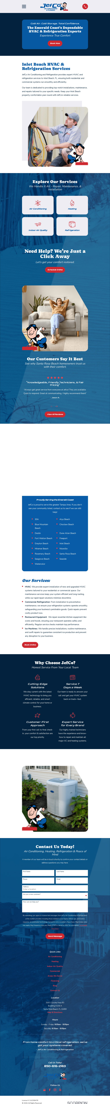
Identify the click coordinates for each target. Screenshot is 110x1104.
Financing (55, 915)
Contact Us (55, 925)
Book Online (30, 579)
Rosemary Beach (42, 488)
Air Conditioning (55, 891)
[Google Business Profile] (44, 1024)
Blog (55, 920)
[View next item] (56, 406)
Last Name (60, 806)
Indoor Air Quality (55, 900)
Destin (38, 467)
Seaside (63, 493)
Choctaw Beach (67, 458)
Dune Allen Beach (68, 467)
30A (37, 453)
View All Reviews (55, 414)
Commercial (55, 905)
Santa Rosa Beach (68, 488)
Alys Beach (65, 453)
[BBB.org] (65, 1024)
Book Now (55, 43)
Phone (25, 813)
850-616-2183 (55, 1000)
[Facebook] (49, 1024)
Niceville (63, 483)
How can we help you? (31, 836)
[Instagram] (55, 1024)
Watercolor (40, 498)
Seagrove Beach (42, 493)
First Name (26, 806)
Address (26, 821)
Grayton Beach (41, 477)
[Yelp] (60, 1024)
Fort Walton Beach (43, 472)
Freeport (63, 472)
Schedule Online (55, 270)
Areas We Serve (55, 910)
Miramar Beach (41, 483)
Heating (55, 895)
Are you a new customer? (31, 828)
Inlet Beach (65, 477)
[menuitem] (25, 1040)
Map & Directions (54, 946)
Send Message (55, 870)
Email (58, 813)
